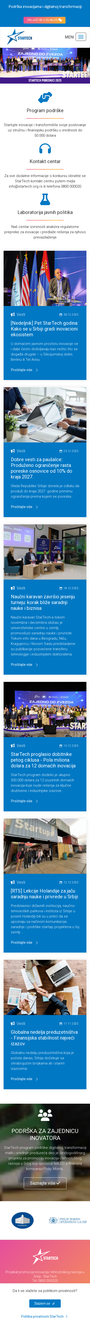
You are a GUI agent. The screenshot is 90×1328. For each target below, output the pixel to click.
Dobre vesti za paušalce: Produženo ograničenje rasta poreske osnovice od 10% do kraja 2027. (41, 468)
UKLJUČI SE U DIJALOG (44, 20)
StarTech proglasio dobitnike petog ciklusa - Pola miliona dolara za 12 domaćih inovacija (43, 760)
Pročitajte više (25, 370)
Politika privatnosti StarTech (45, 1316)
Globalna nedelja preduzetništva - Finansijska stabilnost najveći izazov (44, 1037)
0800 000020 (48, 1281)
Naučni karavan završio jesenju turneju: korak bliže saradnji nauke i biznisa (43, 602)
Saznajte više (45, 1183)
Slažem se (45, 1303)
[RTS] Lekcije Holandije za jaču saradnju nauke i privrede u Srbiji (44, 894)
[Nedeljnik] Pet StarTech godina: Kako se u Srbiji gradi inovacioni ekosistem (44, 328)
